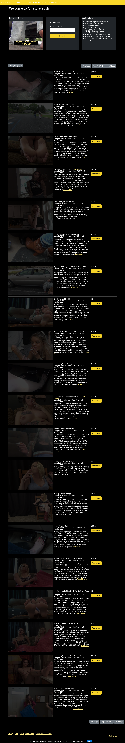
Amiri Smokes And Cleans (94, 29)
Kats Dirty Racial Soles (93, 33)
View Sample (77, 169)
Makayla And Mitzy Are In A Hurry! (97, 35)
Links (22, 734)
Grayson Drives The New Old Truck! (26, 42)
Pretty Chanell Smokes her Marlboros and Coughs (100, 39)
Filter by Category (15, 66)
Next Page (111, 66)
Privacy (10, 734)
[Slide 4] (23, 47)
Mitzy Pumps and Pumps (94, 25)
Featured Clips (38, 2)
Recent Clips (27, 2)
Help (16, 734)
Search (62, 35)
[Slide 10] (37, 47)
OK (89, 741)
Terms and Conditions (44, 734)
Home (19, 2)
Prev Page (86, 66)
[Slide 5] (25, 47)
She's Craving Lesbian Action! (95, 23)
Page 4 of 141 (98, 66)
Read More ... (74, 92)
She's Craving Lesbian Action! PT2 (97, 22)
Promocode (29, 734)
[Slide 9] (34, 47)
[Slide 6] (27, 47)
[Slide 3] (20, 47)
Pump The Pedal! (91, 27)
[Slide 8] (32, 47)
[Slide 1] (15, 47)
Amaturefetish (7, 2)
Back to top (113, 736)
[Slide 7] (30, 47)
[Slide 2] (18, 47)
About (61, 2)
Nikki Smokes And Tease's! (94, 31)
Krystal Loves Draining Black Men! (97, 36)
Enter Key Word (56, 26)
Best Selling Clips (51, 2)
